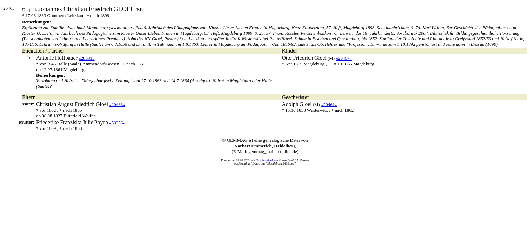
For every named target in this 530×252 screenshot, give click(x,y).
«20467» (344, 58)
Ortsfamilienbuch (267, 160)
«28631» (87, 58)
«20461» (329, 104)
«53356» (117, 122)
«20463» (117, 104)
